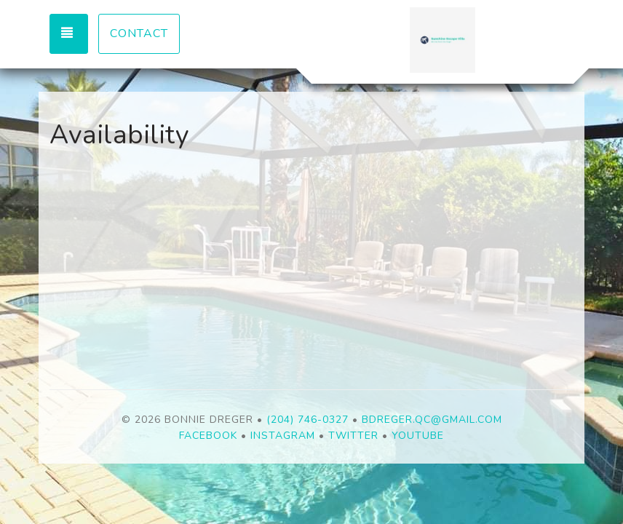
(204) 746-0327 (307, 419)
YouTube (418, 435)
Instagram (282, 435)
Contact (139, 33)
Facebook (208, 435)
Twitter (353, 435)
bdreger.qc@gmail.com (432, 419)
